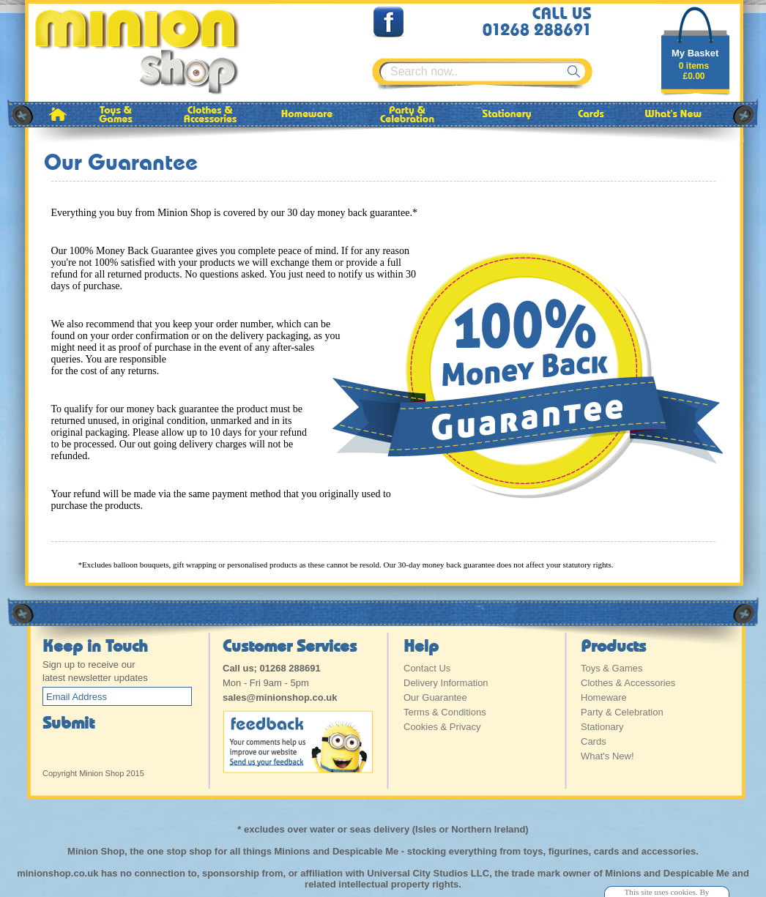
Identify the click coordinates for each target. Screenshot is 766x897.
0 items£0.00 (694, 71)
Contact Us (427, 668)
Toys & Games (612, 668)
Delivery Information (446, 682)
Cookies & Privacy (442, 726)
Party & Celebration (622, 712)
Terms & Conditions (445, 712)
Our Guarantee (435, 697)
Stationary (602, 726)
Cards (593, 741)
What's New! (607, 756)
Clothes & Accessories (628, 682)
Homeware (604, 697)
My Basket (695, 53)
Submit (68, 722)
